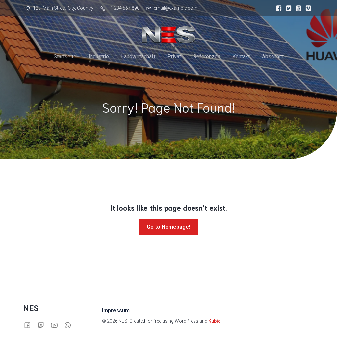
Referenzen (206, 56)
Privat (174, 56)
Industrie (99, 56)
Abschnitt (273, 56)
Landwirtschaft (138, 56)
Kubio (214, 321)
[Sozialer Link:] (277, 8)
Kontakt (241, 56)
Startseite (65, 56)
